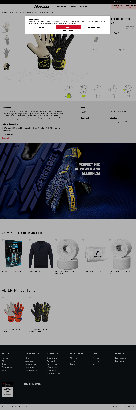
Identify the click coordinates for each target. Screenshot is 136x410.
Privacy (65, 30)
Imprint (71, 30)
